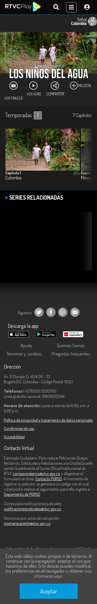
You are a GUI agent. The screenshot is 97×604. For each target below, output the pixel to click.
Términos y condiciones (27, 354)
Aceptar (48, 591)
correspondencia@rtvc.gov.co (36, 473)
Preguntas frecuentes (70, 354)
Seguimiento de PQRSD (22, 494)
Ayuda (26, 345)
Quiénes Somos (71, 345)
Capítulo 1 (13, 173)
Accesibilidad (14, 436)
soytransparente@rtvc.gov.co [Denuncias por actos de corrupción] (27, 523)
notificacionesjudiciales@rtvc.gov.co (32, 508)
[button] (85, 159)
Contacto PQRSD (48, 478)
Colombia (13, 177)
